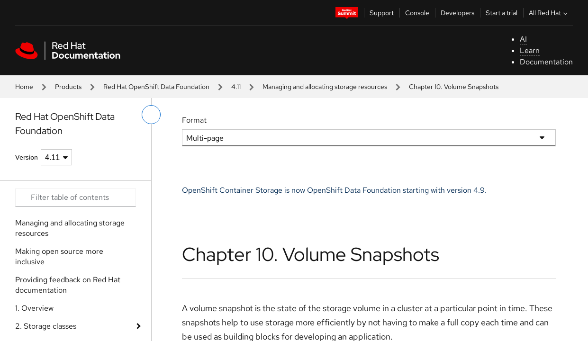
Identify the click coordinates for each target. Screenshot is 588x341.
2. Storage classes (45, 326)
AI (523, 39)
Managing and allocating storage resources (324, 86)
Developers (457, 13)
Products (68, 86)
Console (417, 13)
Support (382, 13)
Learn (530, 50)
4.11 (236, 86)
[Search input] (75, 197)
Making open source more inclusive (59, 256)
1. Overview (34, 308)
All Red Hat (549, 13)
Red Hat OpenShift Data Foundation (156, 86)
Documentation (546, 62)
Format (194, 120)
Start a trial (501, 13)
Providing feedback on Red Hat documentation (67, 285)
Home (24, 86)
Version (26, 157)
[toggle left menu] (151, 114)
